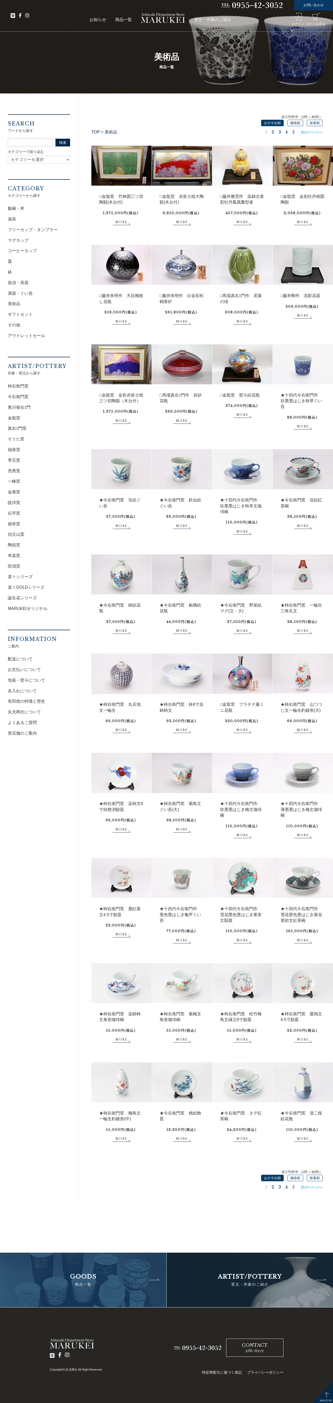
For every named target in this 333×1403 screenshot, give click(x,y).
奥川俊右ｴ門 (19, 407)
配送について (20, 659)
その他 (14, 325)
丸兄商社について (24, 712)
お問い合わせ (313, 5)
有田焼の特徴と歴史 (26, 701)
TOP (95, 132)
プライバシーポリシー (265, 1372)
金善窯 (14, 492)
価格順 (295, 123)
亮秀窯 (14, 471)
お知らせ (98, 19)
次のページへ (312, 132)
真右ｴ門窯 (17, 428)
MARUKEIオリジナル (27, 608)
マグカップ (18, 240)
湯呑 (12, 219)
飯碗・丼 (16, 208)
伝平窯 (14, 513)
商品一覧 (123, 19)
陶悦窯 (14, 545)
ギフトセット (20, 314)
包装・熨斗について (26, 680)
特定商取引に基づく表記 (222, 1372)
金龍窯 (14, 418)
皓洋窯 (14, 502)
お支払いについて (24, 669)
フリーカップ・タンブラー (33, 229)
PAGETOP (326, 1400)
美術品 (111, 132)
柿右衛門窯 (18, 386)
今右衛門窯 (18, 396)
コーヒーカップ (22, 251)
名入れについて (22, 691)
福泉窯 (14, 449)
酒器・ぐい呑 (20, 293)
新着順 (315, 123)
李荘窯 (14, 460)
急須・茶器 (18, 282)
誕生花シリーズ (22, 598)
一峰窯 (14, 481)
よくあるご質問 (22, 722)
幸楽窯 (14, 555)
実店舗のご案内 (22, 733)
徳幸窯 (14, 524)
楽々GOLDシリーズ (26, 587)
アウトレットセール (26, 335)
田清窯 (14, 566)
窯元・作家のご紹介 (213, 19)
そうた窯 (16, 439)
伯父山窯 (16, 534)
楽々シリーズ (20, 576)
